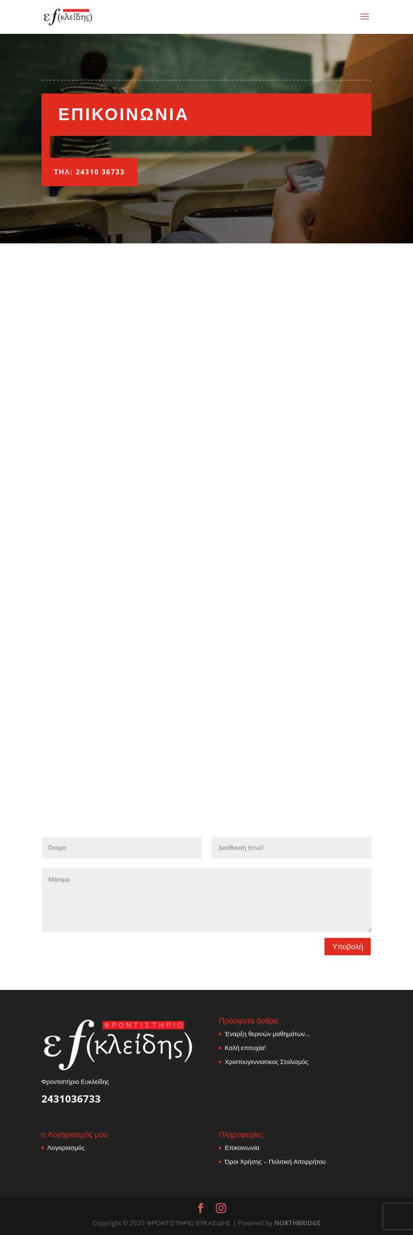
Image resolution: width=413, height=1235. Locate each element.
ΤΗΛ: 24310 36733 (89, 171)
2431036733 (71, 1098)
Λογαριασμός (66, 1147)
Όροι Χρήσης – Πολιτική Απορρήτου (275, 1161)
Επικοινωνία (242, 1147)
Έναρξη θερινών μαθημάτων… (267, 1033)
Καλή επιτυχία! (245, 1047)
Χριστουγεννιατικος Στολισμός (266, 1061)
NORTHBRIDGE (297, 1222)
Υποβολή (347, 946)
